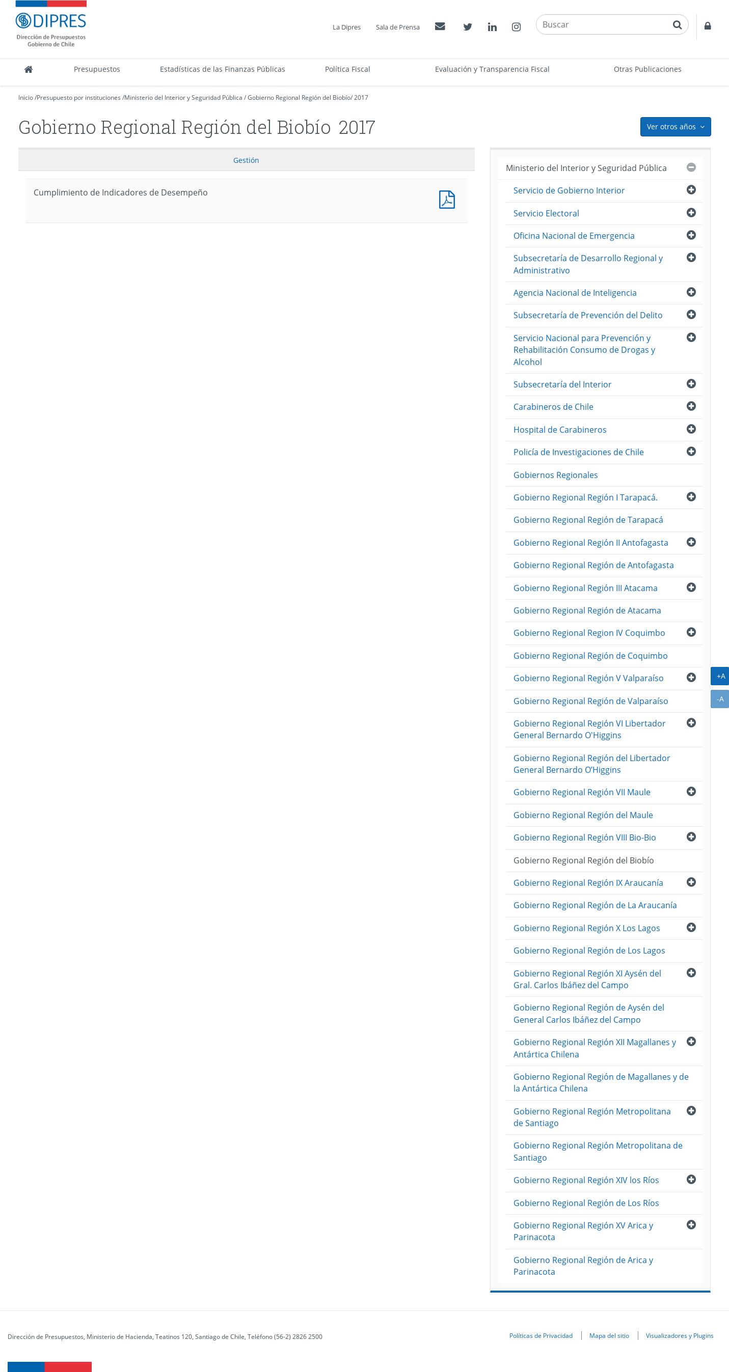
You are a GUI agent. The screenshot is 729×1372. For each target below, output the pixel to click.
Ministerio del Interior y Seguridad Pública (183, 97)
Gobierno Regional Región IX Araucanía (588, 882)
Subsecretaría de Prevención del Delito (588, 315)
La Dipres (347, 27)
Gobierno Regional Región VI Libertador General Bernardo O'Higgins (590, 729)
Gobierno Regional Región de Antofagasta (594, 565)
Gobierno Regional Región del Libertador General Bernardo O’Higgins (592, 763)
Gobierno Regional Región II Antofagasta (591, 542)
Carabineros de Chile (553, 406)
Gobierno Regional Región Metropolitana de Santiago (592, 1117)
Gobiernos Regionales (556, 475)
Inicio (25, 97)
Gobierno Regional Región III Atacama (586, 588)
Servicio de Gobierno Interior (569, 190)
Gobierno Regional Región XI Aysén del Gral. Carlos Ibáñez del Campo (587, 979)
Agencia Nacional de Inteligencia (575, 292)
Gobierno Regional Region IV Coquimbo (589, 632)
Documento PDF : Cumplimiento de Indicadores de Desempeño (449, 198)
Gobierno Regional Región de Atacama (587, 610)
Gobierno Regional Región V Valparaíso (589, 678)
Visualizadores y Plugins (680, 1335)
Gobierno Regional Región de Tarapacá (588, 519)
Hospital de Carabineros (560, 429)
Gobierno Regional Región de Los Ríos (586, 1203)
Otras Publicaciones (648, 69)
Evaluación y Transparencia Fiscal (492, 69)
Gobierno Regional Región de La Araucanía (595, 905)
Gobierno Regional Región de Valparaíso (591, 701)
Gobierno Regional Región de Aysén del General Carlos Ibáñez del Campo (589, 1013)
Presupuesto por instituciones (79, 97)
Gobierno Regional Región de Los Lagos (589, 950)
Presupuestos (97, 69)
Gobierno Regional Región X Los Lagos (587, 928)
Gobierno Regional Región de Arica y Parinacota (583, 1265)
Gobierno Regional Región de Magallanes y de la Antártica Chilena (601, 1082)
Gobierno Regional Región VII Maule (582, 792)
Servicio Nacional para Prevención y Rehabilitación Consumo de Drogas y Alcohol (584, 350)
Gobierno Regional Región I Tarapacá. (586, 497)
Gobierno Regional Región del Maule (583, 815)
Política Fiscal (347, 69)
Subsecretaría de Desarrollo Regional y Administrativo (588, 264)
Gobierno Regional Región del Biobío (299, 97)
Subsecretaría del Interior (563, 384)
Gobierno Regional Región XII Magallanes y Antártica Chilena (595, 1048)
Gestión (246, 160)
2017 (361, 97)
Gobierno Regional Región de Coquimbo (591, 655)
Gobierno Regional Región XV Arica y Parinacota (583, 1231)
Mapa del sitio (609, 1335)
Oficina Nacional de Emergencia (574, 235)
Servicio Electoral (546, 213)
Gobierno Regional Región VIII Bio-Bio (585, 837)
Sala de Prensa (398, 27)
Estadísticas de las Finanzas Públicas (222, 69)
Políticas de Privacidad (541, 1335)
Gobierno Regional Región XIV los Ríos (586, 1180)
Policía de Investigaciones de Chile (579, 452)
